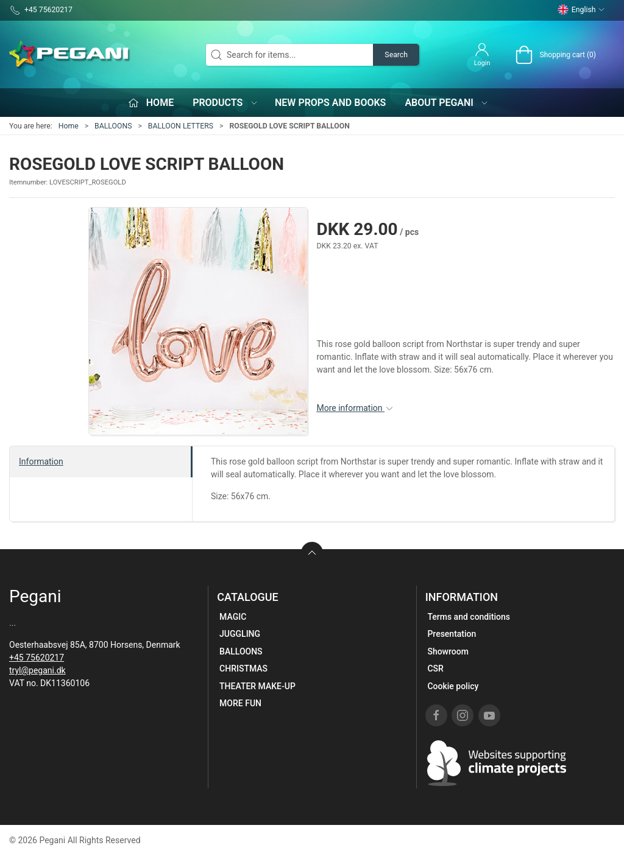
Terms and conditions (468, 617)
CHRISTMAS (243, 668)
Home (68, 126)
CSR (435, 668)
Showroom (447, 651)
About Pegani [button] (447, 102)
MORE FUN (240, 703)
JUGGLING (239, 634)
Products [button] (225, 102)
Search (396, 55)
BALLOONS (113, 126)
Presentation (451, 634)
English (581, 9)
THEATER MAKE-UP (257, 686)
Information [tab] (41, 461)
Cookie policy (452, 686)
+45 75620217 (36, 657)
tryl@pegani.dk (37, 670)
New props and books (330, 102)
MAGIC (232, 617)
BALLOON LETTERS (180, 126)
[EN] (70, 54)
